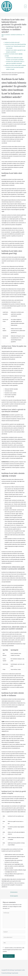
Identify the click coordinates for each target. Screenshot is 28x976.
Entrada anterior (14, 892)
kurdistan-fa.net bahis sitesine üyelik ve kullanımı (15, 65)
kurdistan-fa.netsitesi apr (16, 34)
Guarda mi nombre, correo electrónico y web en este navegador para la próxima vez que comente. (13, 949)
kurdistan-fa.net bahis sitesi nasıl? (12, 42)
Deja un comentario (6, 34)
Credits (23, 970)
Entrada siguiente (14, 895)
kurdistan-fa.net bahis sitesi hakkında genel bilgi (15, 44)
